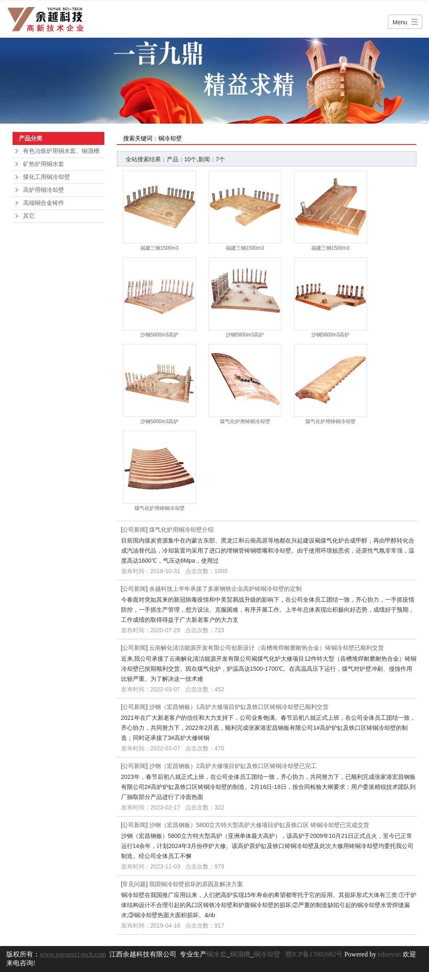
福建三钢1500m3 (159, 248)
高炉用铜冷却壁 (43, 190)
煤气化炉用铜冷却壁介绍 (181, 529)
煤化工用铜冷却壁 (46, 177)
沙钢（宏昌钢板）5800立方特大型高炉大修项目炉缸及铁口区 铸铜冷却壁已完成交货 (259, 825)
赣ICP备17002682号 (314, 954)
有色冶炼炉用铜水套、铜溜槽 (61, 151)
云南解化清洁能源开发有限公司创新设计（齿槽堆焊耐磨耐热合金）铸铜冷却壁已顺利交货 (266, 647)
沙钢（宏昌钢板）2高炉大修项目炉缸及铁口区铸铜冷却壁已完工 (233, 766)
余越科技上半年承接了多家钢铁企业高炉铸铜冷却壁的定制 (225, 588)
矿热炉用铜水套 (43, 164)
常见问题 (134, 884)
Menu (400, 22)
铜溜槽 (240, 954)
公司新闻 (134, 529)
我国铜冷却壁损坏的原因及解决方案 (196, 884)
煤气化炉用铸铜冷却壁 (245, 421)
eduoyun (389, 954)
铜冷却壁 (266, 954)
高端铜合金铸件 (43, 203)
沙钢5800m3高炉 (159, 335)
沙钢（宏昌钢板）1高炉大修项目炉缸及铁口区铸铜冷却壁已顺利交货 (238, 706)
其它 (29, 216)
